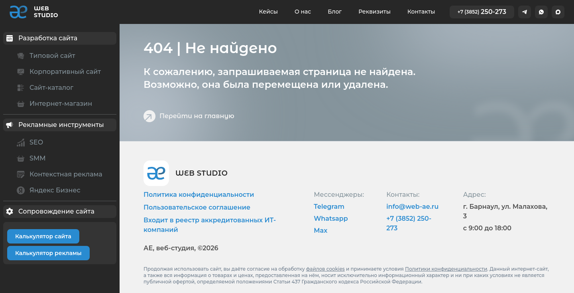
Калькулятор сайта (43, 236)
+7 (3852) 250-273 (408, 223)
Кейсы (268, 11)
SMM (30, 158)
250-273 (482, 12)
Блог (335, 11)
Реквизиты (374, 11)
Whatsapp (331, 218)
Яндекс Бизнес (47, 190)
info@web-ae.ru (412, 206)
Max (320, 230)
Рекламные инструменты (53, 125)
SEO (28, 142)
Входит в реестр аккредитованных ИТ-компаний (210, 225)
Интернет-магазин (53, 103)
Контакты (421, 11)
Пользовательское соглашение (197, 207)
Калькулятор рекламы (48, 253)
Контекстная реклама (58, 174)
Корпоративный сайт (57, 71)
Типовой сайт (44, 55)
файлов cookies (325, 269)
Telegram (329, 206)
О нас (303, 11)
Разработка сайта (40, 38)
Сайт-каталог (43, 87)
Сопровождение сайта (48, 211)
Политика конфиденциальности (199, 194)
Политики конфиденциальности (446, 269)
